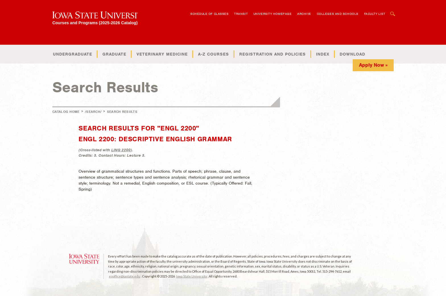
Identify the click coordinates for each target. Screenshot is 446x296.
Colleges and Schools (337, 14)
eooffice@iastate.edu (124, 276)
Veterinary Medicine (162, 54)
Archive (304, 14)
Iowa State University (191, 276)
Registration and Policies (272, 54)
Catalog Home (66, 111)
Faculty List (374, 14)
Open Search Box (393, 11)
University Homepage (272, 14)
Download (352, 54)
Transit (241, 14)
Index (322, 54)
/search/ (93, 111)
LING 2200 (121, 150)
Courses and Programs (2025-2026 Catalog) (95, 22)
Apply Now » (373, 65)
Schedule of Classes (209, 14)
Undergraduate (72, 54)
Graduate (114, 54)
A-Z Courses (213, 54)
